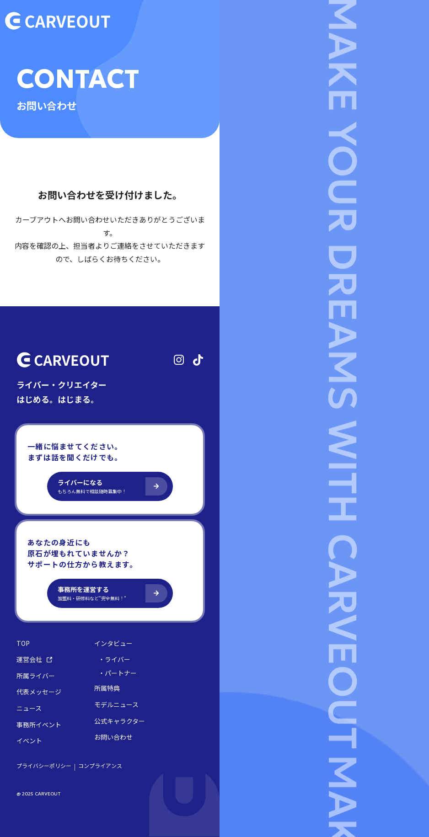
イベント (29, 740)
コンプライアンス (100, 765)
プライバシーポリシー (43, 765)
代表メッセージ (38, 692)
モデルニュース (116, 704)
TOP (23, 643)
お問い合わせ (113, 737)
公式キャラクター (119, 721)
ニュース (29, 708)
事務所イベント (38, 724)
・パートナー (117, 673)
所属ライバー (35, 676)
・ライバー (114, 659)
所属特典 (107, 688)
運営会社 (34, 659)
